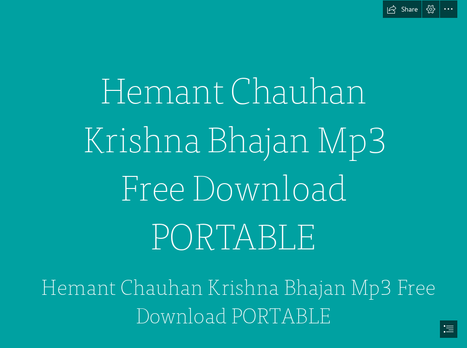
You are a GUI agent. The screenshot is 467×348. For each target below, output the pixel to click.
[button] (402, 9)
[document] (233, 174)
